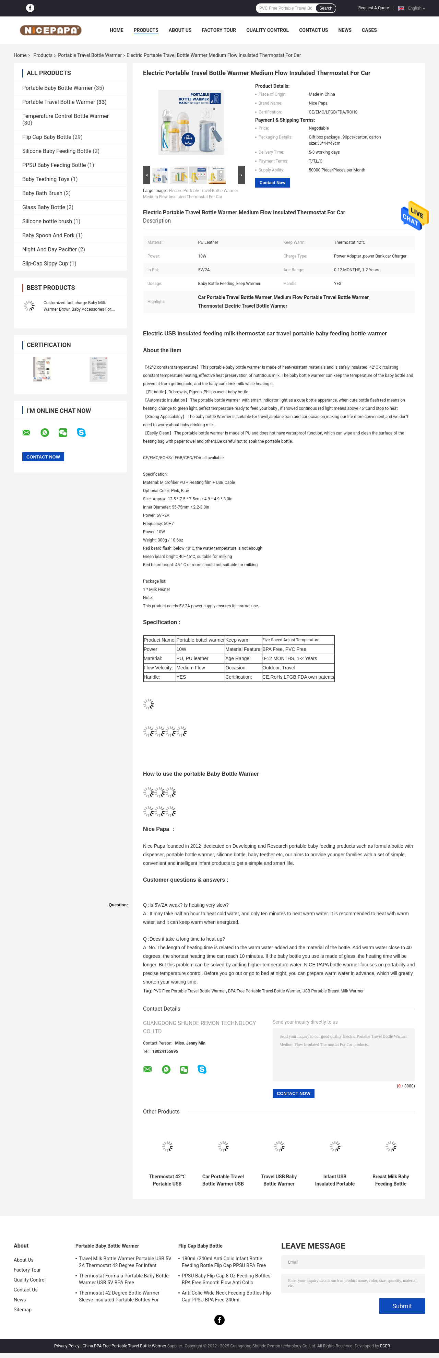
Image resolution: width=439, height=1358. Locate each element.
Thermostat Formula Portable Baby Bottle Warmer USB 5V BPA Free (124, 1279)
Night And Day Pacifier (49, 249)
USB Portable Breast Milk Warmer (333, 991)
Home (116, 30)
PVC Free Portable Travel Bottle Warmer (189, 991)
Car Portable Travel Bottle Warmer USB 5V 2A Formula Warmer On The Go (223, 1180)
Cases (369, 30)
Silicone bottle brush (47, 221)
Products (146, 30)
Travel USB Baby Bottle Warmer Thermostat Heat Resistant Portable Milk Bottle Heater (279, 1180)
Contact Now (272, 182)
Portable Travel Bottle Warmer (90, 55)
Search (325, 8)
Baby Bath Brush (42, 193)
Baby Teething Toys (46, 179)
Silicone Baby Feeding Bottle (56, 151)
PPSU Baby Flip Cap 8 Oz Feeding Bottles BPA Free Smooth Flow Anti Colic (226, 1279)
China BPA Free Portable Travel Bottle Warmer (124, 1346)
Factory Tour (219, 30)
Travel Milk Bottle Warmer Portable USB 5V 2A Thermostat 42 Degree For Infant (125, 1262)
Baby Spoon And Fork (48, 235)
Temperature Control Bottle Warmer (65, 116)
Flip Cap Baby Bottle (46, 137)
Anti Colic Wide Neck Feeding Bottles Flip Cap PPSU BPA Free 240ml (226, 1296)
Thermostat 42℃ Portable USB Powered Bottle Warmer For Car (167, 1180)
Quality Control (267, 30)
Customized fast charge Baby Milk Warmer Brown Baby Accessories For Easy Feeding (77, 309)
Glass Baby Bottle (43, 207)
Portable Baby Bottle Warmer (57, 88)
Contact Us (313, 30)
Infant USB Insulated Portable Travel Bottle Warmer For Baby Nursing (335, 1180)
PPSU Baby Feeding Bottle (54, 165)
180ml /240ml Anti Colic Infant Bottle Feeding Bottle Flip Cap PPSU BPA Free (224, 1262)
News (345, 30)
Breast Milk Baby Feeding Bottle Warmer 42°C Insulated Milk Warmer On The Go (390, 1180)
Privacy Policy (67, 1346)
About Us (180, 30)
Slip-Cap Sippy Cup (45, 263)
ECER (385, 1346)
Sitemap (23, 1309)
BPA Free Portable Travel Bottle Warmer (264, 991)
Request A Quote (373, 7)
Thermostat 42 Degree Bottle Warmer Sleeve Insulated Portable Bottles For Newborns (119, 1297)
